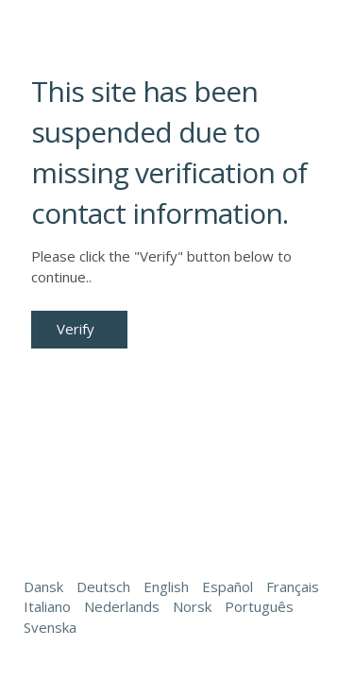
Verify (75, 328)
